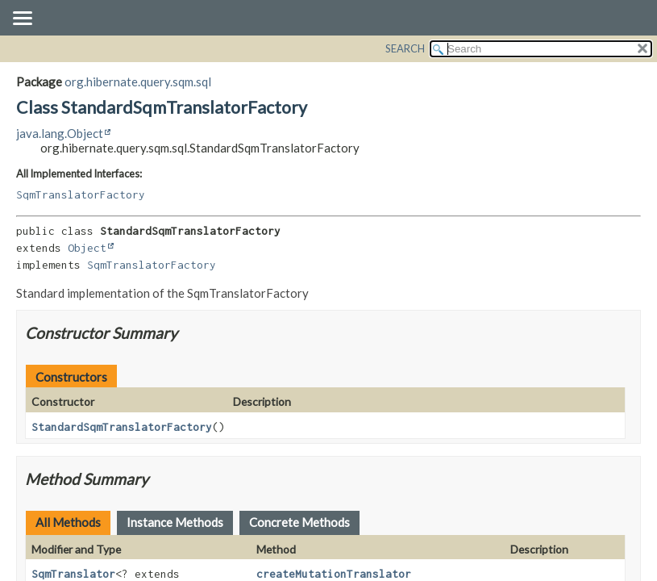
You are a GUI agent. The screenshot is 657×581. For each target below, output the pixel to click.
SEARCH (405, 48)
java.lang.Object (59, 133)
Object (87, 247)
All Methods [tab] (68, 522)
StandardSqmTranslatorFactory (121, 426)
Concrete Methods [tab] (299, 522)
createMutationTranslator (333, 573)
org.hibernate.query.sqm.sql (137, 81)
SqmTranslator (73, 573)
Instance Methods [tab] (175, 522)
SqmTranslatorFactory (80, 194)
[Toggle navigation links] (21, 19)
